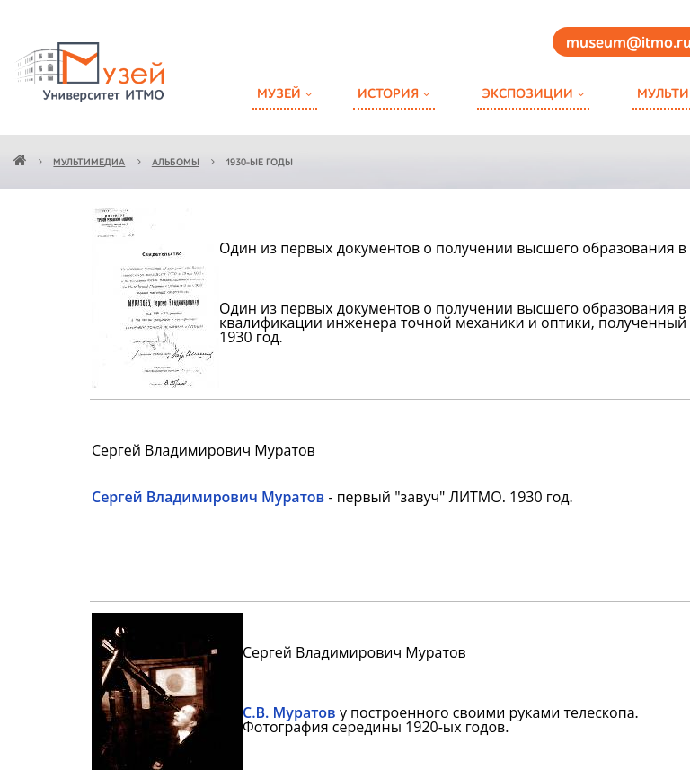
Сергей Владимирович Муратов (208, 497)
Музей (279, 94)
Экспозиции (527, 94)
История (388, 94)
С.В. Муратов (289, 712)
